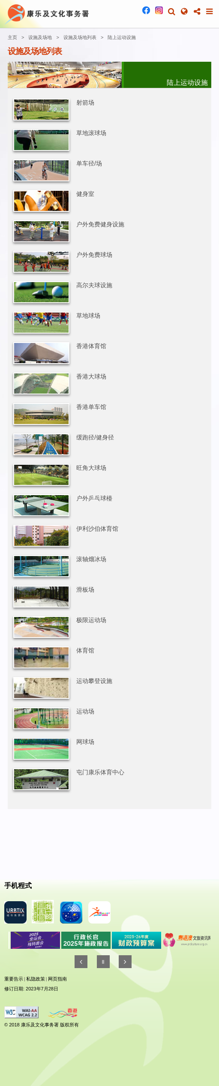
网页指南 (57, 978)
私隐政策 (35, 978)
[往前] (81, 961)
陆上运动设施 (122, 37)
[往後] (125, 961)
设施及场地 (40, 37)
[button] (171, 11)
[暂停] (103, 961)
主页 (12, 37)
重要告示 (13, 978)
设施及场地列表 (79, 37)
